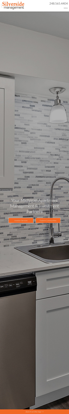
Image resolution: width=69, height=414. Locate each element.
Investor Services (21, 220)
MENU (66, 8)
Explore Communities (48, 220)
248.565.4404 (58, 3)
